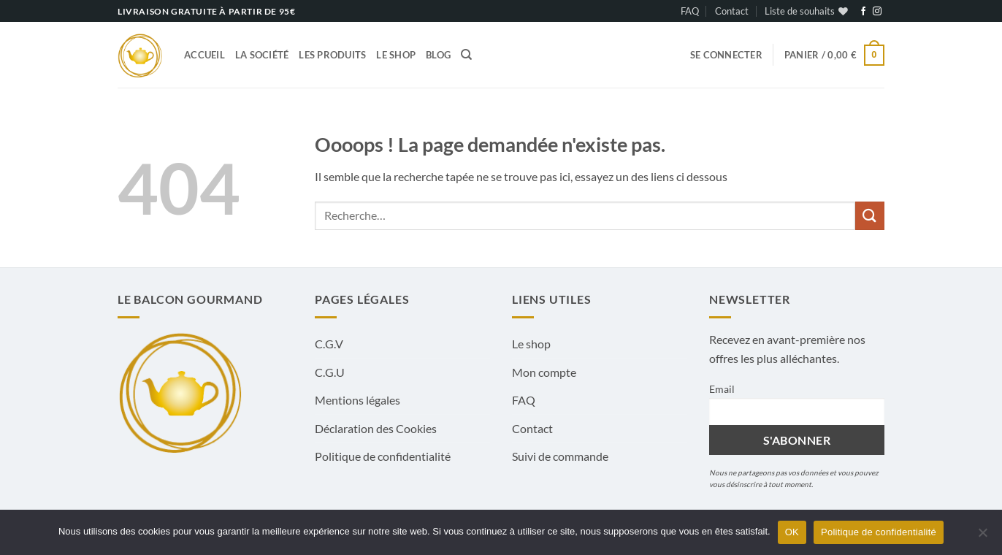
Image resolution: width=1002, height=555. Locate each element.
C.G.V (329, 344)
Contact (732, 11)
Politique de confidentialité (383, 456)
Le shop (396, 55)
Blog (438, 55)
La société (262, 55)
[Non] (982, 536)
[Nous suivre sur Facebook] (863, 12)
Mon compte (544, 372)
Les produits (332, 55)
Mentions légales (357, 400)
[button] (726, 54)
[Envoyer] (869, 216)
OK (792, 532)
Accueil (204, 55)
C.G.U (330, 372)
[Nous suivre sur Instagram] (877, 12)
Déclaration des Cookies (376, 428)
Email (722, 389)
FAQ (690, 11)
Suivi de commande (560, 456)
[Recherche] (466, 55)
